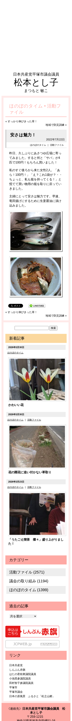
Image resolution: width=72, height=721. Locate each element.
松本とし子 (36, 82)
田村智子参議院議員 (21, 682)
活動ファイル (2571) (26, 572)
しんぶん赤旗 (17, 669)
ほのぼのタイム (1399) (28, 590)
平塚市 (13, 687)
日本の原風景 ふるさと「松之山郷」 (32, 696)
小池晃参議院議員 (20, 678)
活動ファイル (57, 145)
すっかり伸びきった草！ (22, 121)
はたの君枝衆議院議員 (22, 674)
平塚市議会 (16, 691)
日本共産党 (16, 665)
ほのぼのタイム (38, 145)
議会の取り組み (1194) (28, 581)
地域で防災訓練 (55, 124)
